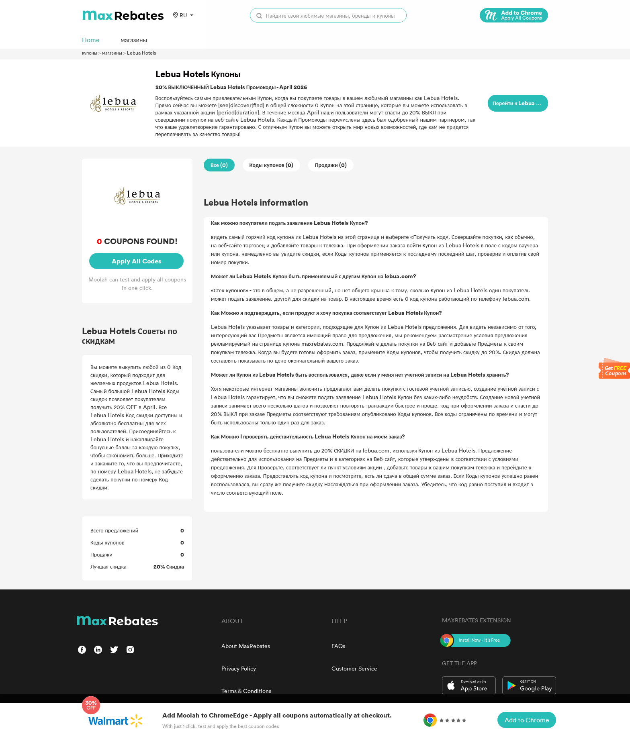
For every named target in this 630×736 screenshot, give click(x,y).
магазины (112, 52)
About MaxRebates (245, 646)
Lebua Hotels (141, 52)
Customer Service (354, 668)
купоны (89, 52)
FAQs (338, 646)
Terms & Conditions (246, 691)
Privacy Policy (238, 668)
